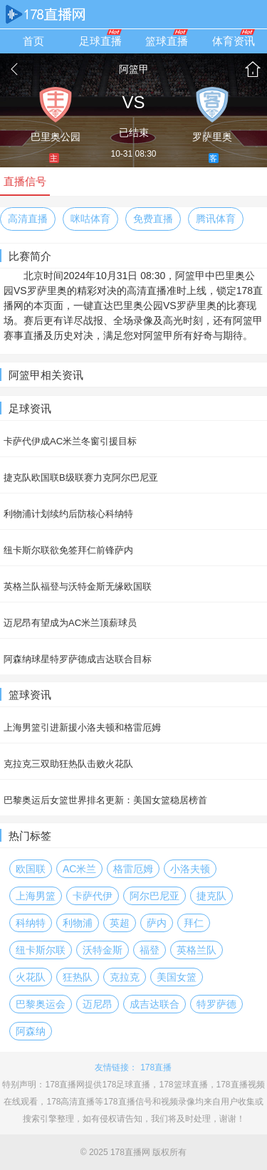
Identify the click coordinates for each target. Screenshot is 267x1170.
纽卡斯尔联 (41, 950)
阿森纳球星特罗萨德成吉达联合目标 (78, 659)
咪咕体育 (90, 218)
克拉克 (125, 977)
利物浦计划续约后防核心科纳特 (68, 513)
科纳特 (31, 923)
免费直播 (153, 218)
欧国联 (31, 868)
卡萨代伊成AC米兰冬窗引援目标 (70, 441)
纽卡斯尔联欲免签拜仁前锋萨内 (68, 550)
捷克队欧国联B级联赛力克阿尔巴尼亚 (81, 477)
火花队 (31, 977)
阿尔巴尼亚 (154, 896)
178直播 (156, 1067)
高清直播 (28, 218)
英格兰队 (196, 950)
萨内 (157, 923)
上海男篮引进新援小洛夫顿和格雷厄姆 (82, 727)
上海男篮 (36, 896)
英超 (120, 923)
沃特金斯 (102, 950)
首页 (253, 69)
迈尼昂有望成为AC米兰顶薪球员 (70, 622)
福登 (149, 950)
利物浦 (78, 923)
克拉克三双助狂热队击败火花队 (68, 763)
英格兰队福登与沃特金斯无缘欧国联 (78, 586)
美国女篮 (177, 977)
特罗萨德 (216, 1004)
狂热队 (78, 977)
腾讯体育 (216, 218)
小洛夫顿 (190, 868)
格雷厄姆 (133, 868)
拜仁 (194, 923)
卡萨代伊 (92, 896)
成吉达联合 (154, 1004)
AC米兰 (79, 868)
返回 (14, 69)
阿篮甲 (134, 69)
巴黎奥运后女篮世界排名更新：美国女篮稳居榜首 (105, 800)
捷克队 (211, 896)
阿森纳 (31, 1031)
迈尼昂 (97, 1004)
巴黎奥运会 (41, 1004)
